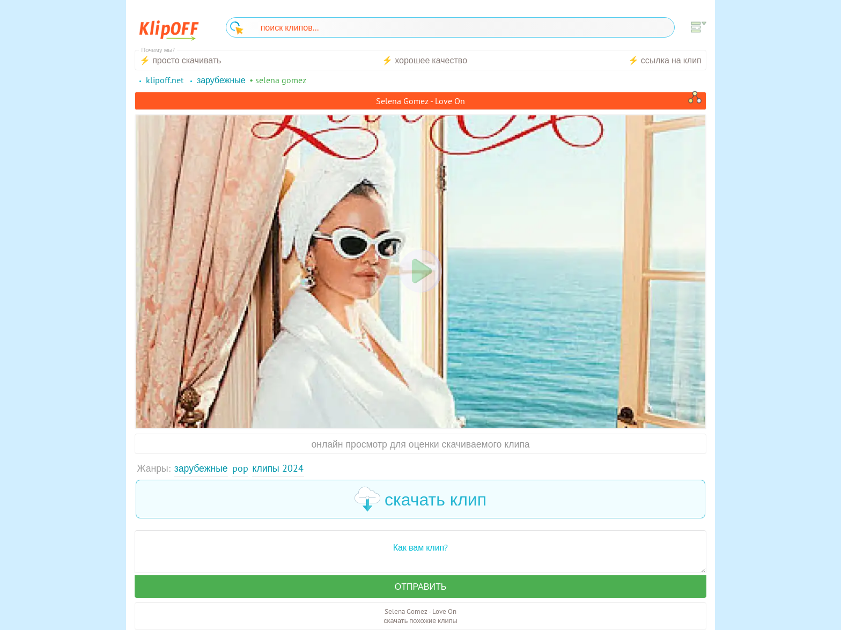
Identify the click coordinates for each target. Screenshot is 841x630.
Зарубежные (201, 468)
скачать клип (420, 499)
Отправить (420, 586)
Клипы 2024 (278, 468)
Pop (240, 468)
